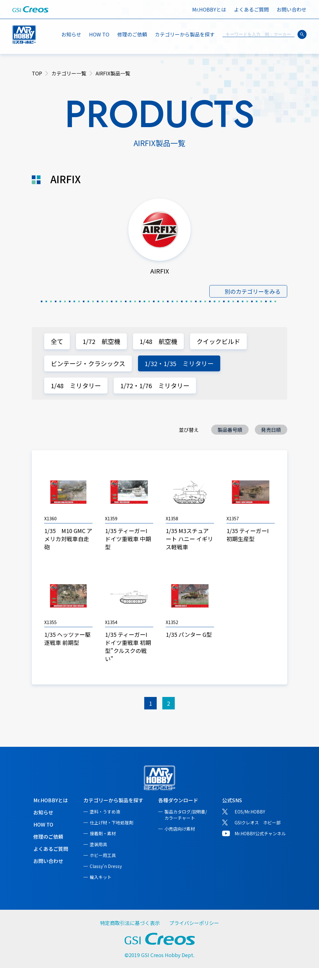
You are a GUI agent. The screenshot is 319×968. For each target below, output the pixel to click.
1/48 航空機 (158, 341)
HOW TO (99, 34)
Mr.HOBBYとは (209, 9)
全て (57, 341)
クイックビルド (218, 341)
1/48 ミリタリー (76, 385)
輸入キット (101, 877)
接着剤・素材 (103, 833)
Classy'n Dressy (106, 866)
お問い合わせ (292, 9)
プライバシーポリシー (194, 923)
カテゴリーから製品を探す (113, 800)
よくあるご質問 (251, 9)
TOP (37, 73)
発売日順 (271, 429)
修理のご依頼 (132, 34)
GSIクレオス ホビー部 (258, 822)
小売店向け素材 (179, 829)
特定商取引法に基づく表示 (130, 923)
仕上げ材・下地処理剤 (111, 822)
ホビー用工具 (103, 855)
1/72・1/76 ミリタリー (154, 385)
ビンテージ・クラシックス (88, 363)
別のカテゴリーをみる (253, 291)
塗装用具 (98, 844)
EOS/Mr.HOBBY (250, 811)
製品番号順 (229, 429)
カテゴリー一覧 (68, 73)
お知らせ (71, 34)
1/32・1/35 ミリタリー (179, 363)
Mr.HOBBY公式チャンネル (260, 833)
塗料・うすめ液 (105, 811)
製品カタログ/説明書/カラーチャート (185, 814)
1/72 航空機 (101, 341)
